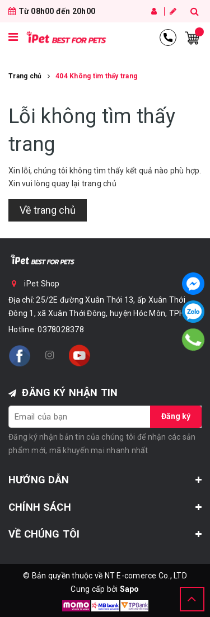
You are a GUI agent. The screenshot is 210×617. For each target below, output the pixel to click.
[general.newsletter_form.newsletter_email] (105, 417)
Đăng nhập (154, 11)
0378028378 (61, 329)
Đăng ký (173, 11)
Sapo (129, 589)
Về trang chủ (48, 210)
